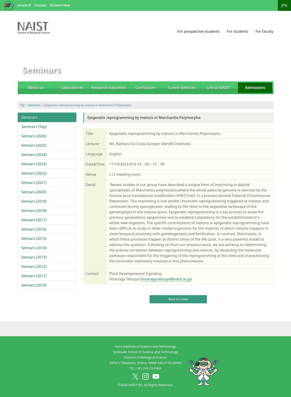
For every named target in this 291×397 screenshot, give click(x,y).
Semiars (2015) (34, 238)
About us (36, 87)
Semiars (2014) (34, 247)
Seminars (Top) (34, 126)
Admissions (255, 87)
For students (237, 31)
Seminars (34, 105)
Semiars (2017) (34, 219)
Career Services (182, 87)
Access (23, 5)
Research (109, 87)
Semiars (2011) (34, 275)
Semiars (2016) (34, 229)
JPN (284, 5)
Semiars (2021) (34, 182)
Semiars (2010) (34, 285)
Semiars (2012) (34, 266)
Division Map (60, 5)
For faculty (264, 31)
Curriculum (145, 87)
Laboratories (72, 87)
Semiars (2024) (34, 154)
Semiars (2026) (34, 135)
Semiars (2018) (34, 210)
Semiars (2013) (34, 257)
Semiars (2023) (34, 163)
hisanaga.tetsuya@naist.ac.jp (166, 278)
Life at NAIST (218, 87)
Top (22, 105)
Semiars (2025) (34, 145)
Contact (40, 5)
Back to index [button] (178, 299)
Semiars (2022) (34, 173)
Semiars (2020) (34, 191)
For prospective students (198, 31)
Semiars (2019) (34, 201)
